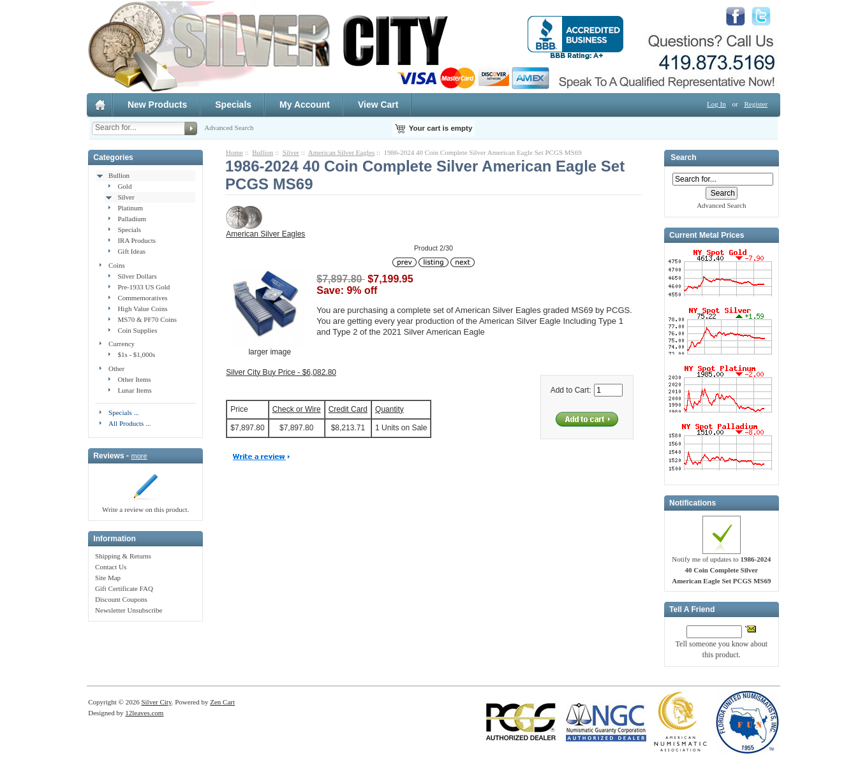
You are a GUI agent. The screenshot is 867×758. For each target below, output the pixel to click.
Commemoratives (142, 298)
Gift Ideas (131, 251)
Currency (121, 343)
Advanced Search (228, 127)
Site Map (108, 577)
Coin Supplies (137, 330)
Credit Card (348, 409)
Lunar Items (134, 390)
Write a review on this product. (145, 505)
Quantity (389, 409)
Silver (125, 197)
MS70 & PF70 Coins (147, 319)
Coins (116, 265)
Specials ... (123, 412)
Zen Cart (222, 702)
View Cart (378, 104)
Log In (716, 104)
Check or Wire (296, 409)
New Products (157, 104)
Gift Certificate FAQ (124, 588)
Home (234, 152)
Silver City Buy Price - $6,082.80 (281, 372)
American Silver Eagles (341, 152)
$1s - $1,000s (136, 354)
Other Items (134, 379)
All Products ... (129, 423)
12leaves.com (144, 713)
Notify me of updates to (721, 566)
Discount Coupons (121, 599)
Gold (124, 186)
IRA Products (136, 240)
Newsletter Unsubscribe (128, 610)
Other (116, 368)
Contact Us (110, 567)
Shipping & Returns (123, 556)
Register (755, 104)
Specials (233, 104)
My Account (304, 104)
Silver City (156, 702)
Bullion (119, 175)
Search (683, 158)
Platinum (130, 208)
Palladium (131, 218)
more (139, 456)
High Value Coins (142, 308)
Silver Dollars (136, 276)
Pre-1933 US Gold (143, 287)
